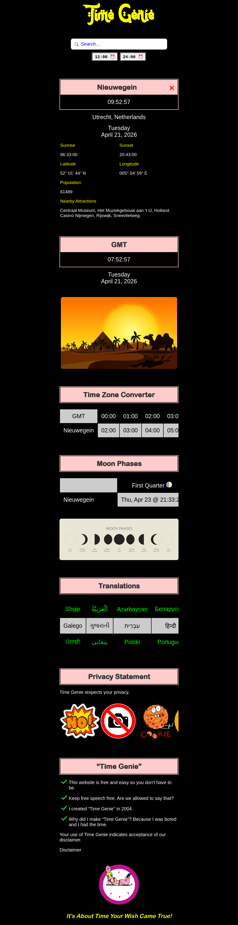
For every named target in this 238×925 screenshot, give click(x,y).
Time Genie (119, 15)
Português (170, 642)
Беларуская (170, 609)
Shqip (72, 609)
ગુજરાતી (99, 625)
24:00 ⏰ (133, 57)
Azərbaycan (132, 609)
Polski (132, 642)
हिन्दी (170, 626)
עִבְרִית (132, 625)
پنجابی (99, 642)
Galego (72, 625)
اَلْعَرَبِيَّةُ (100, 609)
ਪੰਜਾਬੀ (73, 642)
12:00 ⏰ (105, 57)
